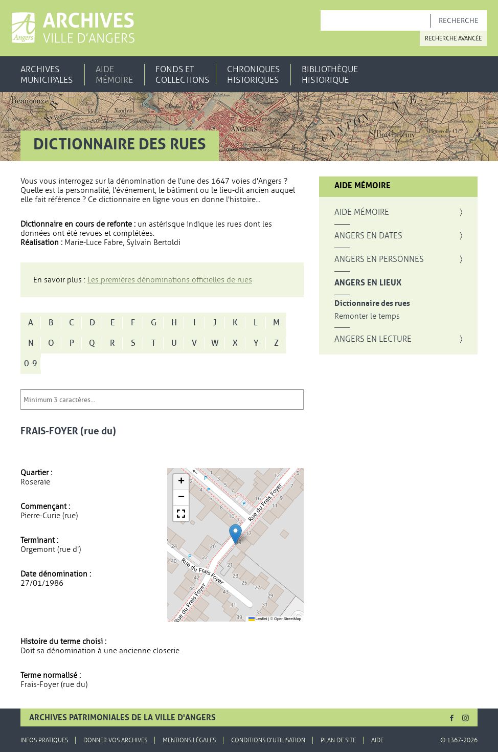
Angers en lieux (367, 283)
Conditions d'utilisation (268, 740)
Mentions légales (189, 740)
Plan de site (338, 740)
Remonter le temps (367, 316)
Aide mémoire (114, 74)
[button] (235, 534)
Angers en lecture (373, 339)
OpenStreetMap (287, 618)
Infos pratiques (44, 740)
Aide (377, 740)
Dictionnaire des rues (372, 303)
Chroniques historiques (253, 74)
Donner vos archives (115, 740)
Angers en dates (368, 236)
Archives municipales (46, 74)
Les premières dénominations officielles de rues (169, 279)
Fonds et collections (182, 74)
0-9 (30, 364)
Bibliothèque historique (330, 74)
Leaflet (257, 618)
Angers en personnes (379, 259)
